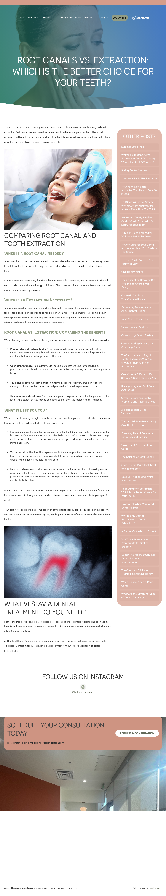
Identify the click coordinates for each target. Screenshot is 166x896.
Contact (105, 18)
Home (21, 18)
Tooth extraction (12, 308)
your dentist (44, 495)
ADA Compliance (58, 888)
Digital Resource (155, 888)
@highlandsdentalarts (83, 692)
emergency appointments (69, 18)
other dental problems (27, 456)
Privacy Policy (73, 888)
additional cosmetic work (60, 399)
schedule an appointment (49, 645)
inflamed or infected (65, 266)
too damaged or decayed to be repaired (33, 312)
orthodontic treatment (89, 317)
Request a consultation (137, 733)
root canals (88, 137)
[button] (32, 18)
